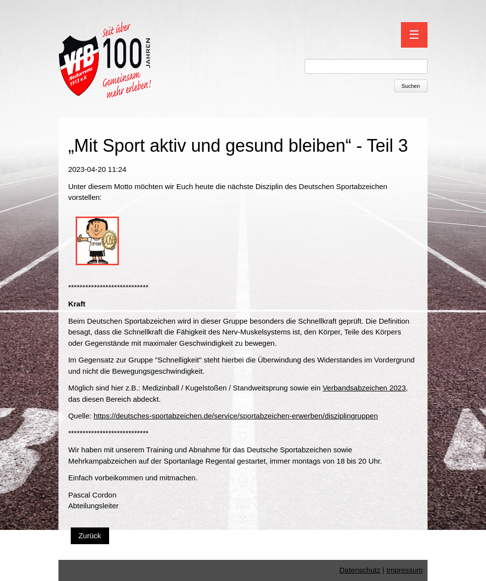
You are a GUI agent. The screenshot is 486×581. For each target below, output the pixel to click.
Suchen (410, 86)
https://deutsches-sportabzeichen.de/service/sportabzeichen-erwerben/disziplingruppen (235, 416)
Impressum (404, 570)
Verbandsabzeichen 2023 (363, 388)
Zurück (90, 535)
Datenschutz (360, 570)
